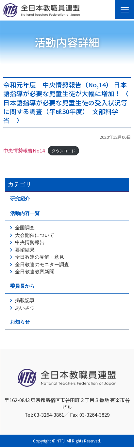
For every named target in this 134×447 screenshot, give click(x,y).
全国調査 (25, 228)
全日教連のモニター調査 (42, 264)
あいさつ (25, 308)
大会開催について (34, 235)
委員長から (22, 286)
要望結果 (25, 250)
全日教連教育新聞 (34, 272)
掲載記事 (25, 300)
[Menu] (124, 9)
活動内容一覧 (25, 213)
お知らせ (20, 322)
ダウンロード (63, 150)
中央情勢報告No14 (24, 150)
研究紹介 (20, 199)
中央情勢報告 (29, 242)
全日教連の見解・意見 (39, 257)
